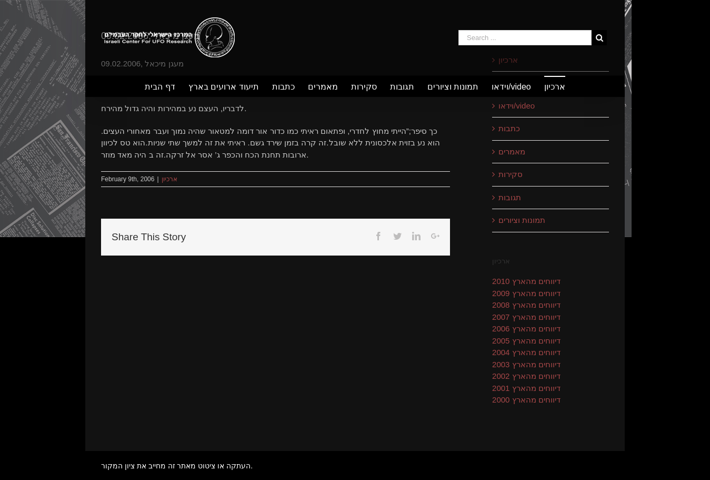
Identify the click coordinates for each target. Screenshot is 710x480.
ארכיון (169, 179)
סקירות (510, 174)
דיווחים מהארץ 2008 (526, 304)
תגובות (509, 197)
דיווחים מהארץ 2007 (526, 316)
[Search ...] (525, 37)
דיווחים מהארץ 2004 (526, 352)
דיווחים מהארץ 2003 (526, 364)
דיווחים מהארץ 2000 (526, 399)
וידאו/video (516, 105)
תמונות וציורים (521, 219)
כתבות (509, 128)
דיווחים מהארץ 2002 (526, 375)
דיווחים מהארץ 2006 (526, 328)
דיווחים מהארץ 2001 (526, 388)
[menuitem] (166, 86)
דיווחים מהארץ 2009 (526, 293)
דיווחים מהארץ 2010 (526, 281)
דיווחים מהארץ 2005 (526, 340)
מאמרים (511, 151)
